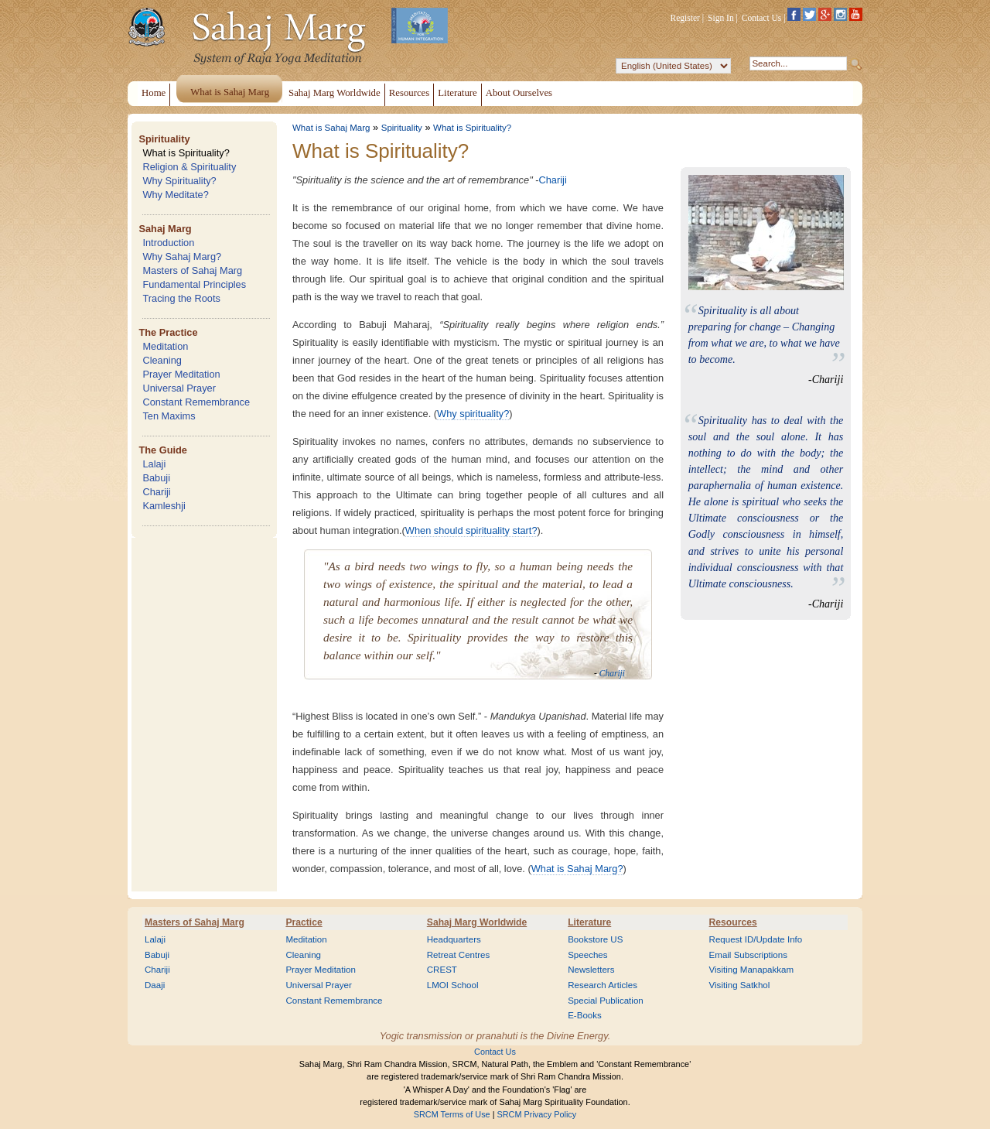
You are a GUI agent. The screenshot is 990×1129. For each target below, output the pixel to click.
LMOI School (453, 985)
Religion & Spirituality (189, 167)
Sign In (721, 17)
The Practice (167, 332)
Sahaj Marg (164, 228)
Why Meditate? (175, 194)
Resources (733, 922)
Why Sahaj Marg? (181, 256)
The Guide (162, 450)
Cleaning (162, 360)
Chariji (156, 492)
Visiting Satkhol (739, 985)
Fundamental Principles (194, 284)
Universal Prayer (179, 388)
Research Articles (602, 985)
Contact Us (762, 17)
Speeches (587, 955)
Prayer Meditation (181, 374)
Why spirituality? (473, 413)
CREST (442, 969)
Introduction (168, 242)
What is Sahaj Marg (331, 127)
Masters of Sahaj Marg (192, 270)
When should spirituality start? (471, 530)
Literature (589, 922)
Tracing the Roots (181, 298)
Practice (303, 922)
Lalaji (154, 464)
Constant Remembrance (196, 402)
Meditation (165, 346)
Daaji (155, 985)
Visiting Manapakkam (751, 969)
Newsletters (591, 969)
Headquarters (454, 939)
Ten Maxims (168, 416)
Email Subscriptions (748, 955)
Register (685, 17)
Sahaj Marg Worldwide (477, 922)
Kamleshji (163, 505)
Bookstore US (595, 939)
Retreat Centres (458, 955)
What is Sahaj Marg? (577, 868)
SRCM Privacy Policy (537, 1114)
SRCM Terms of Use (452, 1114)
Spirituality (163, 139)
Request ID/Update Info (756, 939)
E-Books (585, 1015)
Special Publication (606, 1000)
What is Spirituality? (185, 153)
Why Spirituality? (179, 180)
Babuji (156, 478)
